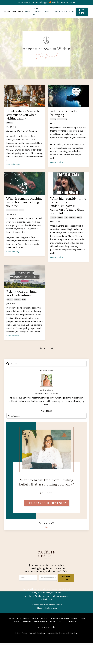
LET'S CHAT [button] (81, 11)
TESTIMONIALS (60, 12)
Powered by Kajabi (46, 639)
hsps (66, 219)
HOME (27, 12)
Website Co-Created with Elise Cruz (63, 635)
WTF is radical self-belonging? (64, 113)
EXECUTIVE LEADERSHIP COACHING (32, 621)
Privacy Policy (21, 635)
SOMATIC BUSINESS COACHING (64, 621)
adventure (9, 301)
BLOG (71, 12)
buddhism (53, 219)
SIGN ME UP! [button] (66, 580)
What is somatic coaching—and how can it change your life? (23, 203)
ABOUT (48, 12)
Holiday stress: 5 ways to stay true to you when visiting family (23, 115)
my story (15, 211)
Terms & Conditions (37, 635)
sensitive (79, 219)
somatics (21, 211)
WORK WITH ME (36, 12)
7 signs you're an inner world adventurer (22, 295)
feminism (60, 219)
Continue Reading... (13, 165)
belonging (9, 123)
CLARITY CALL (72, 624)
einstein (9, 211)
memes (24, 301)
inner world (72, 219)
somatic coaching (62, 119)
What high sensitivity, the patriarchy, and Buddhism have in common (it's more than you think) (67, 207)
